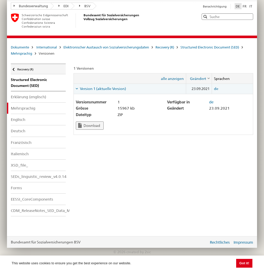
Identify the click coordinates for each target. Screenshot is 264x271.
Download (89, 125)
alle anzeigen (172, 79)
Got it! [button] (244, 263)
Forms (16, 187)
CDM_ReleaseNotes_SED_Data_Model (38, 210)
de (216, 89)
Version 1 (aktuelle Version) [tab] (102, 89)
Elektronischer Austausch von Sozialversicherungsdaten (106, 47)
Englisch (18, 119)
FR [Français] (245, 6)
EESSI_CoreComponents (32, 199)
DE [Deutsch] (238, 6)
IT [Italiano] (250, 6)
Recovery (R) (164, 47)
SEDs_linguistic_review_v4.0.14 (38, 176)
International (46, 47)
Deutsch (18, 130)
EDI (64, 6)
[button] (249, 16)
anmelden (201, 242)
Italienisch (20, 153)
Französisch (21, 142)
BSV (84, 6)
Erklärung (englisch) (28, 96)
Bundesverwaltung (31, 6)
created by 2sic (138, 252)
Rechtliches (220, 242)
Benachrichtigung (215, 6)
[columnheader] (199, 78)
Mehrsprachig (21, 53)
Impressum (243, 242)
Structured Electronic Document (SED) (209, 47)
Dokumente (20, 47)
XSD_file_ (19, 165)
